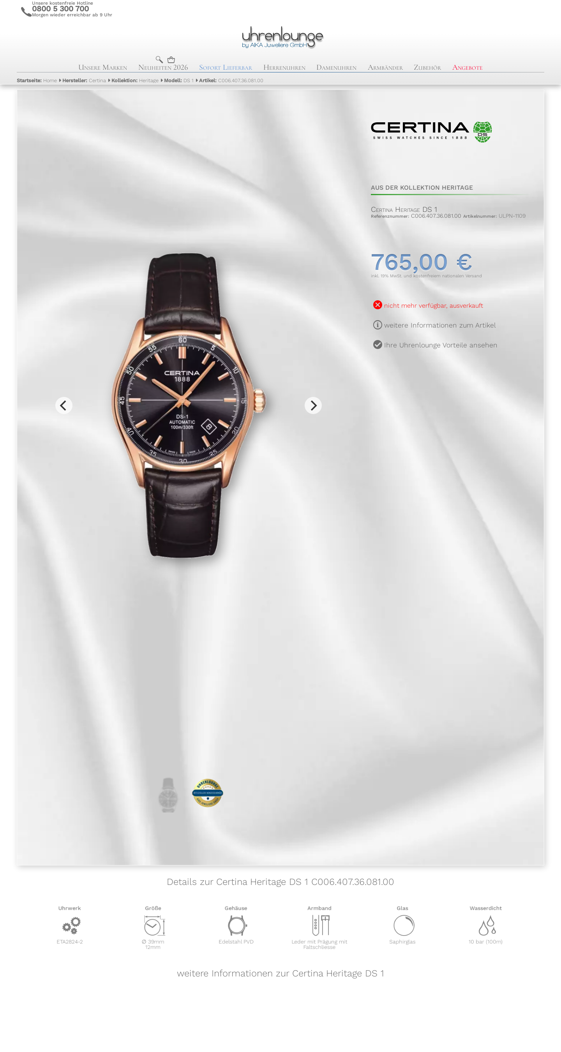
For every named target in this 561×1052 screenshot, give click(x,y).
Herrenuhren (284, 67)
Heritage (135, 80)
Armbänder (385, 67)
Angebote (467, 67)
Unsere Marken (102, 67)
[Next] (313, 405)
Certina (84, 80)
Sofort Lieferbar (225, 67)
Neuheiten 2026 (163, 67)
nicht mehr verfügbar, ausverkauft (433, 305)
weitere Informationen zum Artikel (440, 325)
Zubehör (427, 67)
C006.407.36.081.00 (231, 80)
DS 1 (179, 80)
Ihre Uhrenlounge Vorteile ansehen (440, 345)
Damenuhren (336, 67)
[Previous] (63, 405)
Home (37, 80)
